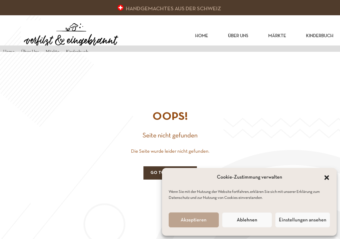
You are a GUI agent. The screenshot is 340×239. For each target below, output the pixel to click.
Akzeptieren (194, 220)
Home (201, 36)
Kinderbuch (319, 36)
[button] (326, 177)
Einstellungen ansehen (302, 220)
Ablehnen (247, 220)
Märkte (277, 36)
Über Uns (238, 36)
